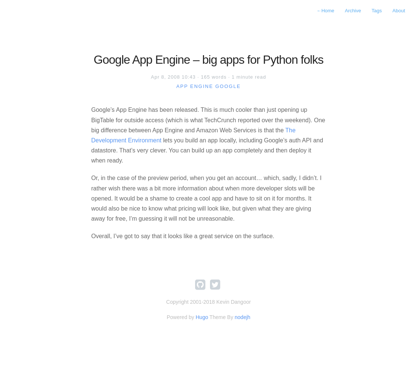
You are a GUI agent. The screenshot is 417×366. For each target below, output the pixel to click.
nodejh (242, 317)
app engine (194, 86)
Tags (377, 10)
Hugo (201, 317)
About (398, 10)
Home (325, 10)
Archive (353, 10)
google (228, 86)
